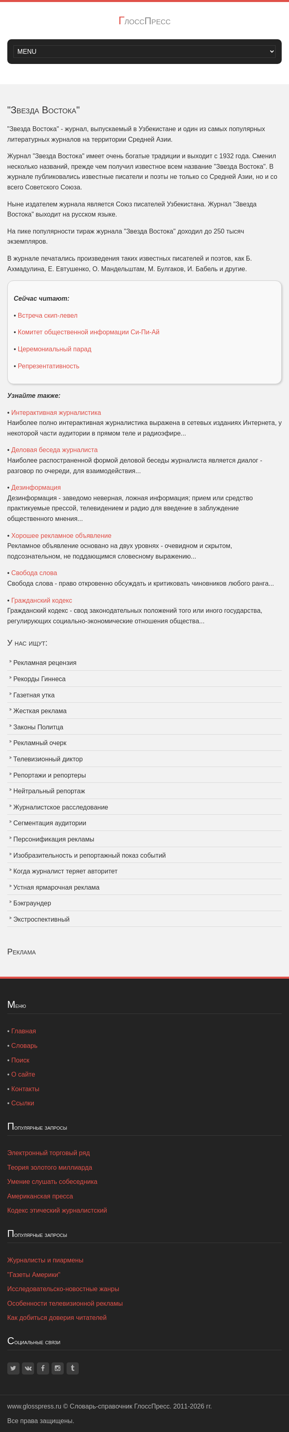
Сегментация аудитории (49, 823)
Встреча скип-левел (48, 315)
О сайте (23, 1074)
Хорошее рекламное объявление (61, 535)
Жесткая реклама (40, 711)
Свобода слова (34, 572)
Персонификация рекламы (53, 839)
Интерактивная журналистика (56, 412)
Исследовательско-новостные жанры (63, 1288)
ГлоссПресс (145, 20)
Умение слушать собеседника (52, 1181)
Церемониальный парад (54, 349)
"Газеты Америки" (33, 1274)
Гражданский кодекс (41, 600)
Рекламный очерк (40, 742)
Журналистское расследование (60, 807)
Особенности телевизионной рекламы (65, 1303)
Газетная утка (34, 695)
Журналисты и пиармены (45, 1260)
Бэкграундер (32, 903)
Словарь (24, 1045)
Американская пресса (40, 1196)
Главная (23, 1031)
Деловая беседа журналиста (54, 449)
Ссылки (22, 1103)
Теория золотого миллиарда (49, 1167)
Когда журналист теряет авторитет (65, 871)
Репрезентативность (49, 366)
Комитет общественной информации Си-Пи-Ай (89, 332)
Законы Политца (38, 727)
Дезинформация (36, 487)
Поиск (20, 1060)
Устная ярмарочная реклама (56, 887)
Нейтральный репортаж (49, 791)
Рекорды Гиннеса (39, 679)
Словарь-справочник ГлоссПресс (120, 1406)
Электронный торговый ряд (48, 1152)
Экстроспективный (41, 919)
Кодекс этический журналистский (57, 1210)
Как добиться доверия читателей (57, 1317)
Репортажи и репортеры (49, 775)
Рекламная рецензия (45, 662)
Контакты (25, 1089)
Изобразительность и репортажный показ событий (89, 855)
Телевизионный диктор (48, 759)
